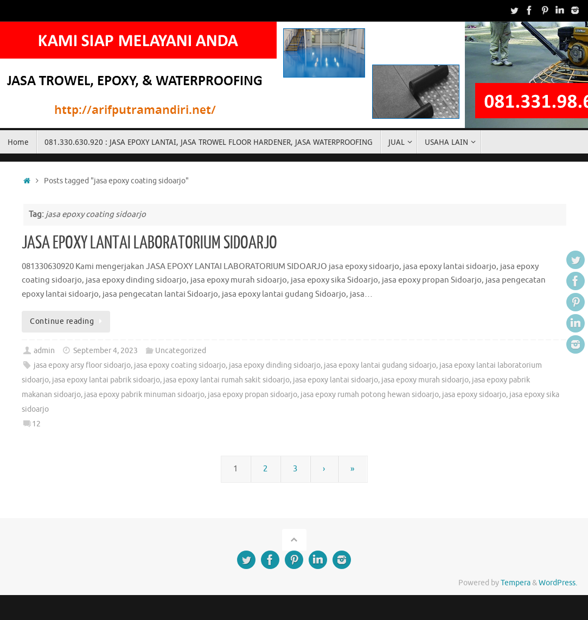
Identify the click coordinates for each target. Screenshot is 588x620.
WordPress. (558, 582)
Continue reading (68, 321)
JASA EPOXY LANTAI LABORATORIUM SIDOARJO (149, 243)
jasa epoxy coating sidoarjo (180, 365)
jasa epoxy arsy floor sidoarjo (82, 365)
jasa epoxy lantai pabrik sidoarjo (106, 380)
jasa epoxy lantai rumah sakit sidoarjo (226, 380)
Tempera (516, 582)
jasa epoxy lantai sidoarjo (335, 380)
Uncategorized (180, 350)
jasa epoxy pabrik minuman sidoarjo (144, 394)
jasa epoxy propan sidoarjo (252, 394)
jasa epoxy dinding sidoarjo (275, 365)
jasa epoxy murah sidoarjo (425, 380)
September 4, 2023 (105, 350)
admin (44, 350)
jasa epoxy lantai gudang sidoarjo (380, 365)
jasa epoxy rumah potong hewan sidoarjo (370, 394)
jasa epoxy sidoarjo (474, 394)
